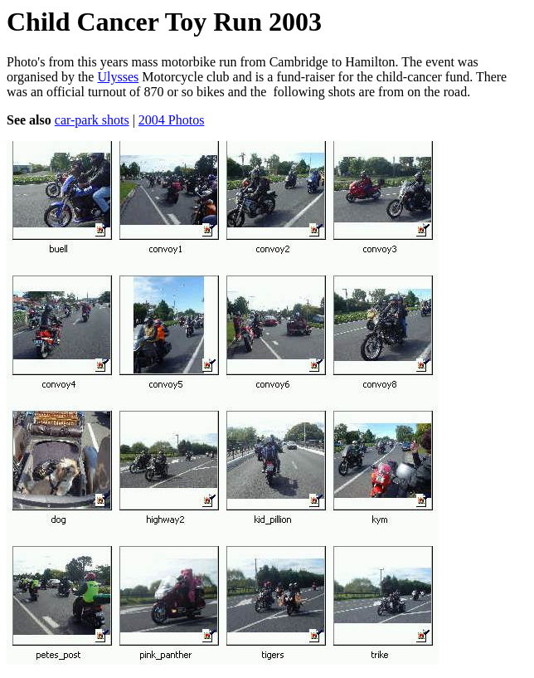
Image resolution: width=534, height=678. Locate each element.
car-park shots (92, 120)
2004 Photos (171, 120)
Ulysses (117, 77)
